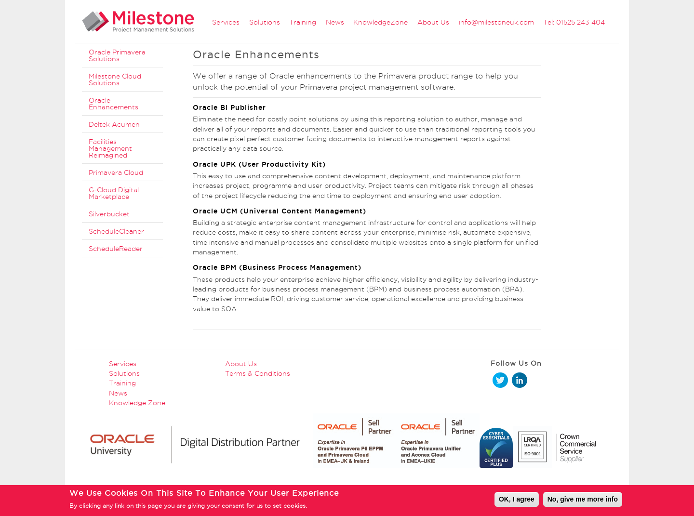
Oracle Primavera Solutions (117, 55)
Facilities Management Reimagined (110, 148)
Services (226, 22)
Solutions (264, 22)
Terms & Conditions (257, 373)
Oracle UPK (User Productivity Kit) (259, 164)
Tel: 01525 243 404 (574, 22)
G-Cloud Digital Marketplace (114, 193)
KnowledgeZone (380, 22)
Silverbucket (109, 214)
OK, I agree (516, 500)
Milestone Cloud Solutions (115, 79)
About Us (433, 22)
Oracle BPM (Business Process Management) (277, 267)
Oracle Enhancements (113, 103)
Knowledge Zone (137, 403)
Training (302, 22)
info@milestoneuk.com (496, 22)
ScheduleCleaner (116, 231)
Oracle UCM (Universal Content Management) (279, 211)
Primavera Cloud (116, 172)
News (335, 22)
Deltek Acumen (114, 124)
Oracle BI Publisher (229, 107)
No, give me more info (582, 500)
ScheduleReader (116, 248)
